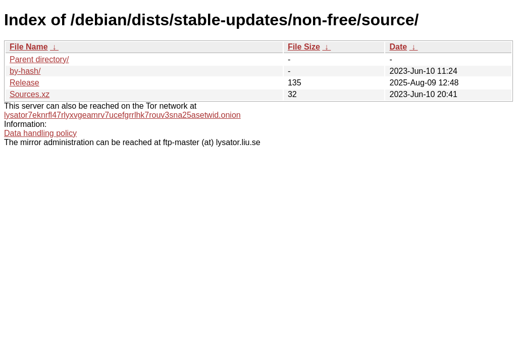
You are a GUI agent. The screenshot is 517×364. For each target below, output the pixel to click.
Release (24, 82)
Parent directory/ (39, 59)
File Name (29, 46)
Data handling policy (40, 133)
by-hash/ (25, 71)
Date (398, 46)
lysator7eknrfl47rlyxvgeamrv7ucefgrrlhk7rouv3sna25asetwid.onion (122, 115)
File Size (304, 46)
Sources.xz (29, 94)
